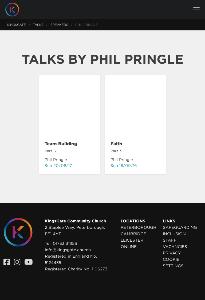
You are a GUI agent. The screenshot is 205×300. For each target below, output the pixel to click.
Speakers (59, 25)
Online (129, 246)
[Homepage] (16, 10)
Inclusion (174, 233)
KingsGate (16, 25)
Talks (38, 25)
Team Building (61, 143)
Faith (116, 143)
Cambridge (133, 233)
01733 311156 (65, 243)
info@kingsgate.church (68, 249)
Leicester (132, 240)
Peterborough (138, 227)
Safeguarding (180, 227)
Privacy (172, 253)
